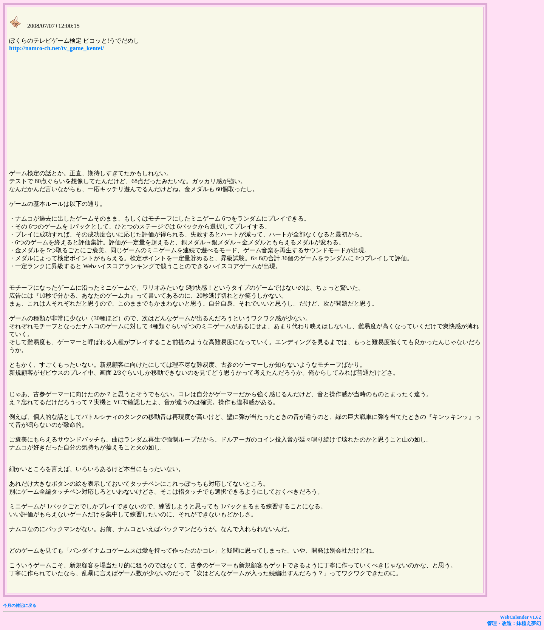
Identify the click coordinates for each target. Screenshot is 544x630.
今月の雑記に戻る (19, 605)
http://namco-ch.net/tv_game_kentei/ (56, 48)
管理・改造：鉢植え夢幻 (514, 623)
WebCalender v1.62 (520, 617)
